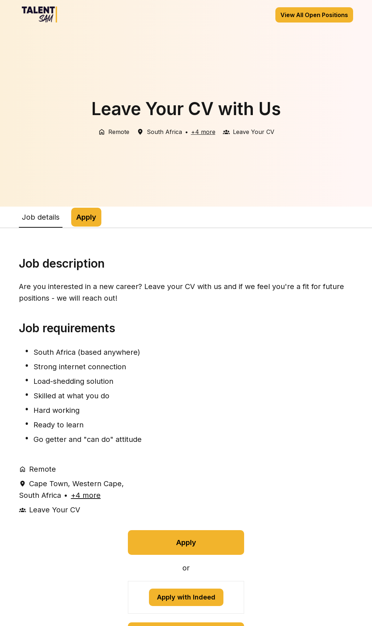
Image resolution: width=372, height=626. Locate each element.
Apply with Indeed (186, 597)
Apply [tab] (86, 217)
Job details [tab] (41, 217)
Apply (186, 542)
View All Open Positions (314, 15)
